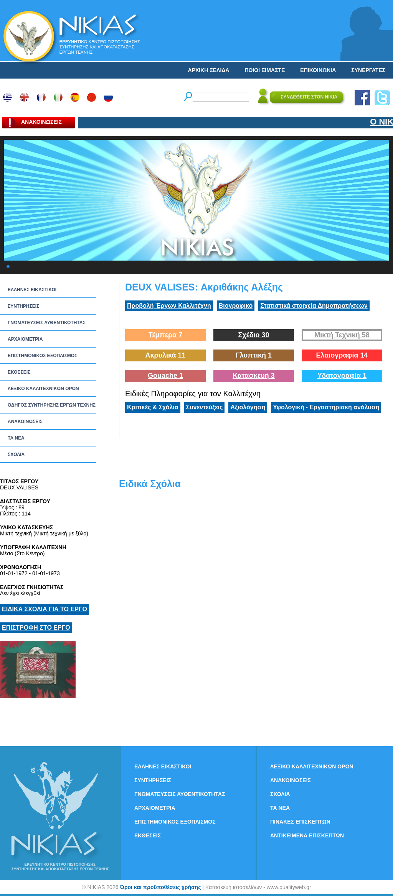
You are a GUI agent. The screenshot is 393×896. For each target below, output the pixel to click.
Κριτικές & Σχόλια (152, 407)
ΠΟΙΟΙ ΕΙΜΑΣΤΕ (264, 70)
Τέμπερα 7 (165, 335)
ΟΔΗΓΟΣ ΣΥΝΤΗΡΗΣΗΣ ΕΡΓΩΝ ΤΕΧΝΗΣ (52, 405)
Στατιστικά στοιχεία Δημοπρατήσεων (314, 305)
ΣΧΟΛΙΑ (16, 454)
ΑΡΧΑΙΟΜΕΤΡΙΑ (25, 339)
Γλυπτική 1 (254, 355)
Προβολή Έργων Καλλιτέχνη (169, 305)
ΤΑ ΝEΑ (16, 438)
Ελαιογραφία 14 (342, 355)
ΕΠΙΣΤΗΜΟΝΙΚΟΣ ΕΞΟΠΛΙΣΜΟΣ (42, 355)
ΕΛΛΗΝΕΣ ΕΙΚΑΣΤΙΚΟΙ (32, 289)
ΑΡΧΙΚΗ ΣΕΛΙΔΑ (209, 70)
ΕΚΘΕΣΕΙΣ (19, 372)
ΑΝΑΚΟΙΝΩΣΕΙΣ (25, 421)
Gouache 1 (165, 375)
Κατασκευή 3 (254, 375)
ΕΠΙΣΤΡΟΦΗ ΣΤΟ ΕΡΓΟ (36, 627)
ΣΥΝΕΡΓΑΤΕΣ (368, 70)
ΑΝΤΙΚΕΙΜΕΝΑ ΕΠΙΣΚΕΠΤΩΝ (307, 835)
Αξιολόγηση (247, 407)
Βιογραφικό (236, 305)
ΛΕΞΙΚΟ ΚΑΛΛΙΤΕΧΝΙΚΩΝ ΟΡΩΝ (43, 388)
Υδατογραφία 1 (342, 375)
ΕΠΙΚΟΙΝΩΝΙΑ (318, 70)
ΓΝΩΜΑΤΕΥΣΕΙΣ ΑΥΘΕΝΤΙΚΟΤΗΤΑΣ (47, 322)
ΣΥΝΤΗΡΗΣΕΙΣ (23, 306)
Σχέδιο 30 (253, 335)
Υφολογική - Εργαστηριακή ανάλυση (326, 407)
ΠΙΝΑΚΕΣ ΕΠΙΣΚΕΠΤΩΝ (300, 822)
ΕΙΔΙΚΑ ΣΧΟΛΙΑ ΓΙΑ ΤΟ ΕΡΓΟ (44, 609)
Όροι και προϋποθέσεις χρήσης (160, 887)
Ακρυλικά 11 (165, 355)
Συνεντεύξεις (204, 407)
